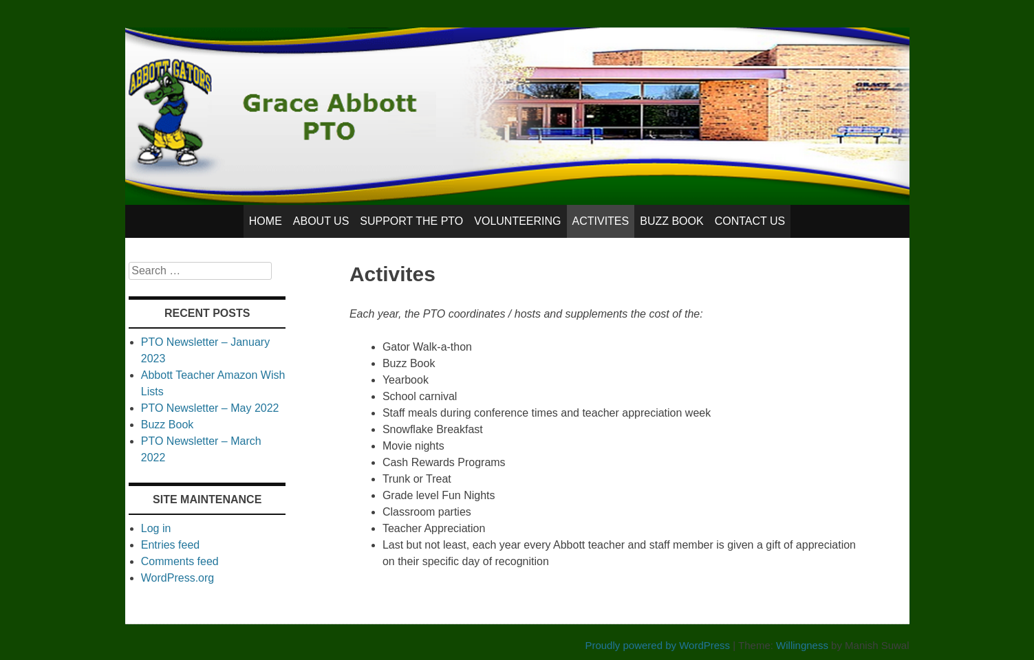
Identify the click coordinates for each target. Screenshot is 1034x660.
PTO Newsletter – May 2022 (210, 408)
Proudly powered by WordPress (657, 645)
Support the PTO (411, 221)
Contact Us (750, 221)
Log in (156, 528)
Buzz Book (671, 221)
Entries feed (170, 545)
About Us (321, 221)
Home (265, 221)
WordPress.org (177, 578)
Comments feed (180, 561)
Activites (600, 221)
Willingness (802, 645)
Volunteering (517, 221)
